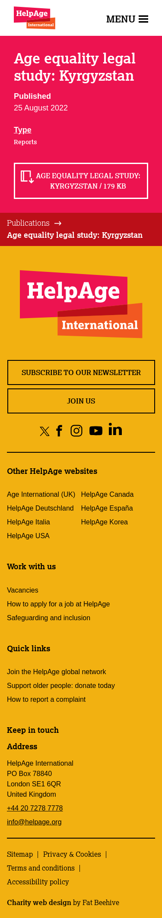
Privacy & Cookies (72, 854)
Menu (127, 19)
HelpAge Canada (107, 494)
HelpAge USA (28, 535)
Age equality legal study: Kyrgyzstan (75, 235)
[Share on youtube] (96, 431)
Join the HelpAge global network (56, 671)
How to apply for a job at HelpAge (58, 604)
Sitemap (20, 854)
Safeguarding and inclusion (48, 617)
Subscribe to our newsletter (81, 372)
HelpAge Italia (28, 522)
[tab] (35, 223)
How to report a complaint (46, 699)
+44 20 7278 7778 (35, 808)
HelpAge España (107, 508)
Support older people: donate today (61, 685)
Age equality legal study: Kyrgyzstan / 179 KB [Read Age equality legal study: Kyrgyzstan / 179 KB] (88, 181)
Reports (25, 142)
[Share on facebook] (59, 431)
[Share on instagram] (76, 431)
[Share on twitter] (44, 431)
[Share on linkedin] (115, 431)
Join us (81, 401)
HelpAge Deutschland (40, 508)
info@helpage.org (34, 822)
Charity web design (39, 902)
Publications (28, 223)
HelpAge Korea (104, 522)
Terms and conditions (41, 868)
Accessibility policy (38, 881)
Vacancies (22, 590)
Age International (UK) (41, 494)
